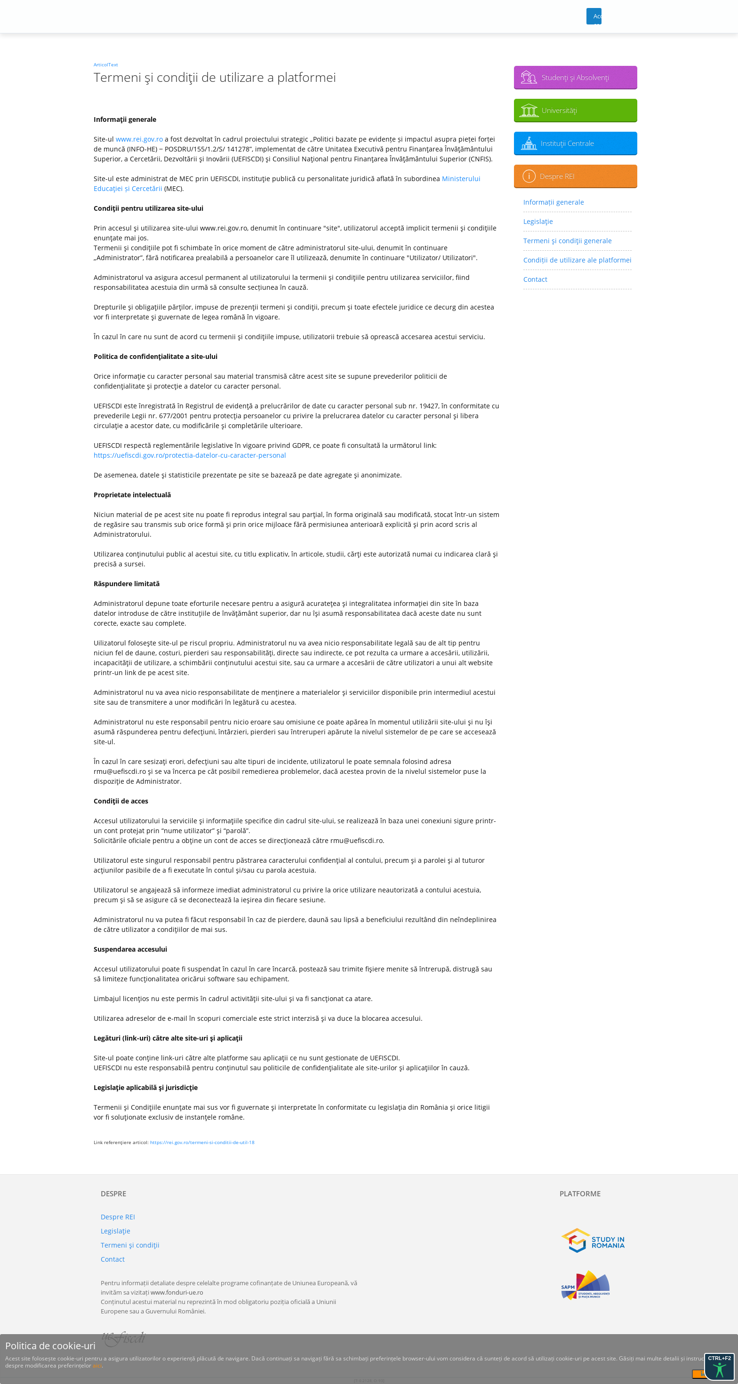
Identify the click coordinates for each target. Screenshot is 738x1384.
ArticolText (106, 64)
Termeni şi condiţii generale (567, 240)
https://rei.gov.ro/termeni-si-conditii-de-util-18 (202, 1142)
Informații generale (553, 202)
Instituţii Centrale (567, 143)
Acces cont (598, 18)
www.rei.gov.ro (139, 139)
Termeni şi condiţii (130, 1245)
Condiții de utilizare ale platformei (577, 259)
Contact (535, 279)
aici (97, 1365)
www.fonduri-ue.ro (177, 1292)
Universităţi (559, 110)
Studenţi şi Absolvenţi (575, 77)
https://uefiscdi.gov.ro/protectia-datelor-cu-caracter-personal (190, 455)
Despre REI (557, 176)
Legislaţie (538, 221)
